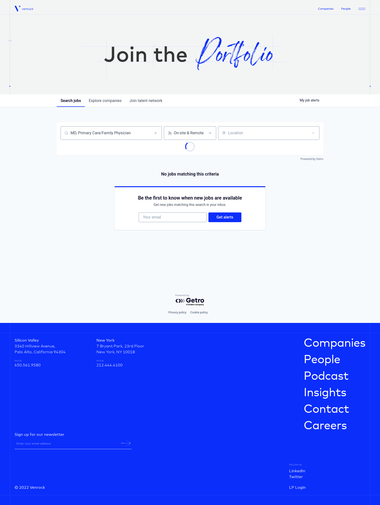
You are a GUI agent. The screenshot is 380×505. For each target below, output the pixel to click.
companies (105, 100)
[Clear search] (155, 133)
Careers (325, 426)
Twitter (296, 477)
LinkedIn (297, 471)
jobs (71, 100)
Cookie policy (199, 312)
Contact (326, 409)
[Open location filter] (313, 133)
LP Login (297, 487)
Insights (325, 393)
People (346, 9)
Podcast (326, 376)
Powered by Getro (312, 159)
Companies (325, 9)
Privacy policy (177, 312)
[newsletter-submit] (126, 443)
